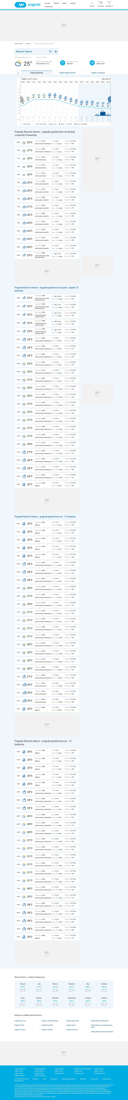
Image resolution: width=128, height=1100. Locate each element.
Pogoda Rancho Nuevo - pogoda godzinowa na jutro (41, 287)
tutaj (54, 1096)
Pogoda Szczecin (79, 1073)
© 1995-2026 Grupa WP (22, 1079)
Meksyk (28, 43)
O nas (44, 1079)
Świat (64, 3)
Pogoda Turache (71, 1025)
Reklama (35, 1079)
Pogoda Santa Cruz (20, 1021)
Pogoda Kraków (39, 1071)
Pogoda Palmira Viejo (72, 1021)
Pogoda (34, 5)
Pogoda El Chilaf (19, 1025)
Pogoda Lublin (58, 1071)
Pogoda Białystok (20, 1069)
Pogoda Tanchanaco (72, 1029)
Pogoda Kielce (19, 1071)
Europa (56, 3)
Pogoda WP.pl (19, 43)
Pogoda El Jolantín (47, 1029)
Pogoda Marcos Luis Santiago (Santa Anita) (101, 1026)
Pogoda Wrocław (20, 1075)
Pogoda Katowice (99, 1069)
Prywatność (53, 1079)
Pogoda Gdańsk (59, 1069)
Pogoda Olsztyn (98, 1071)
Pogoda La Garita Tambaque (50, 1021)
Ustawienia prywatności (69, 1079)
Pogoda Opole (19, 1073)
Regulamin (83, 1079)
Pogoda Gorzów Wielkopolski (82, 1069)
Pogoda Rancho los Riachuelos (100, 1021)
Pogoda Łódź (78, 1071)
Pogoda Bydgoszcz (40, 1069)
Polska (47, 3)
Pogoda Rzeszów (59, 1073)
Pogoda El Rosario (20, 1029)
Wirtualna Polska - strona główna (20, 5)
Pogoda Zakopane (39, 1075)
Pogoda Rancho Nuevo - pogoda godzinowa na (39, 516)
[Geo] (55, 51)
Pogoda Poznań (39, 1073)
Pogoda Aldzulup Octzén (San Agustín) (102, 1031)
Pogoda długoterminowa (67, 73)
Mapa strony (94, 1079)
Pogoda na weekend (98, 73)
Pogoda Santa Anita (47, 1025)
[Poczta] (92, 5)
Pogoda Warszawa (99, 1073)
